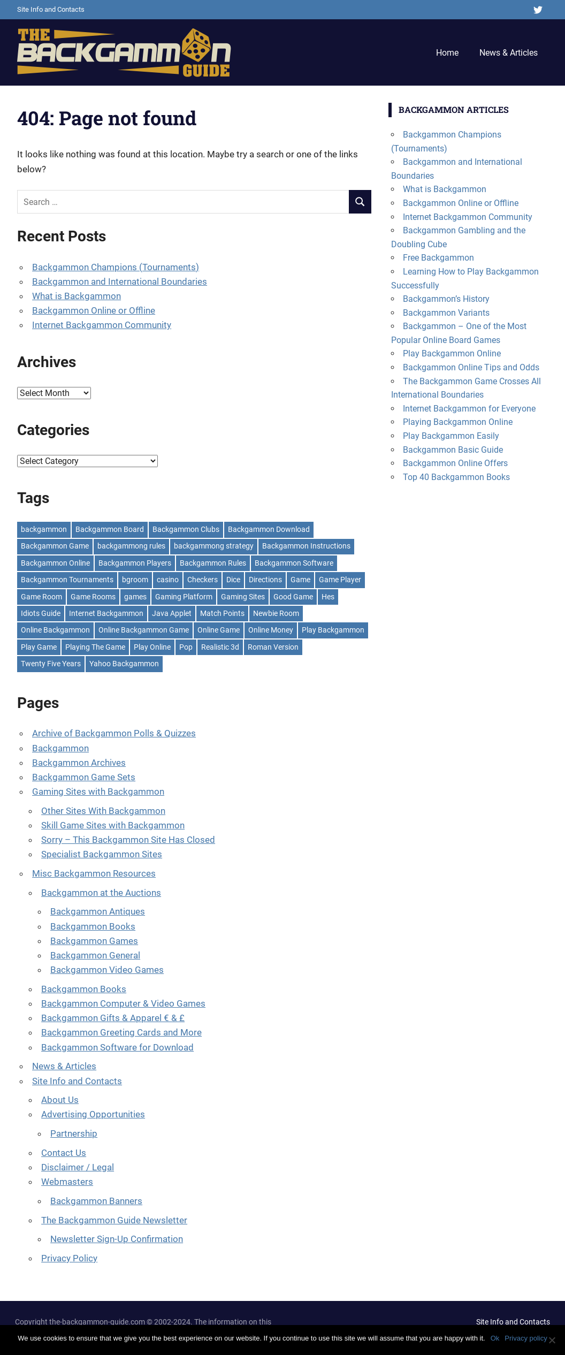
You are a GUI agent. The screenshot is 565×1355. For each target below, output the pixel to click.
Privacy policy (526, 1338)
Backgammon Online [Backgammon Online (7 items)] (55, 563)
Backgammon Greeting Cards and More (121, 1032)
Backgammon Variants (446, 313)
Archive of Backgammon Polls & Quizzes (114, 733)
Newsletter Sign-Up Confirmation (116, 1239)
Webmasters (67, 1181)
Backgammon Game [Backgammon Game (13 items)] (55, 546)
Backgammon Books (92, 926)
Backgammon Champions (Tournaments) (115, 267)
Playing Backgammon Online (458, 422)
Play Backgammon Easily (451, 436)
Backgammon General (95, 955)
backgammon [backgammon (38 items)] (44, 529)
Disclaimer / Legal (77, 1167)
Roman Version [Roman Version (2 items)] (273, 647)
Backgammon (60, 748)
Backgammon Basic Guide (453, 450)
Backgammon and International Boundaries (119, 281)
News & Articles (508, 53)
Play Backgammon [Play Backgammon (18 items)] (333, 630)
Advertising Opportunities (93, 1114)
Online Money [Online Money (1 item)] (270, 630)
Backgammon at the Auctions (101, 892)
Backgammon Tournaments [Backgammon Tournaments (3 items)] (67, 579)
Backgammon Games (94, 940)
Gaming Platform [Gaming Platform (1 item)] (183, 596)
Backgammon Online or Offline (93, 310)
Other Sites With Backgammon (103, 810)
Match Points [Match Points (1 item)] (222, 613)
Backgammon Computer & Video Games (123, 1003)
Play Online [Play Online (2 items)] (152, 647)
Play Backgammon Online (452, 353)
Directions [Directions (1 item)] (265, 579)
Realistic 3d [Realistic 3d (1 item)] (220, 647)
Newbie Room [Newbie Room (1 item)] (276, 613)
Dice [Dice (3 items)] (233, 579)
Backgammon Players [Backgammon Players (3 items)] (134, 563)
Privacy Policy (69, 1258)
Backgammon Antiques (97, 911)
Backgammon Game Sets (83, 777)
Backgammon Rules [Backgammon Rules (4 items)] (213, 563)
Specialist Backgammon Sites (101, 854)
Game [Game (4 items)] (300, 579)
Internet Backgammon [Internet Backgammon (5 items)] (106, 613)
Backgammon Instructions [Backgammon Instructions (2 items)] (306, 546)
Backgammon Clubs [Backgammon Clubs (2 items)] (185, 529)
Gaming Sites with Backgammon (98, 791)
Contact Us (63, 1152)
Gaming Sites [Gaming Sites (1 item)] (243, 596)
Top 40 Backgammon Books (456, 477)
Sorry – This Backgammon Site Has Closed (128, 839)
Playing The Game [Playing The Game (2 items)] (95, 647)
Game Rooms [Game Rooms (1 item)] (93, 596)
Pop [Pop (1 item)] (186, 647)
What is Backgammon (76, 296)
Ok (495, 1338)
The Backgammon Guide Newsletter (114, 1220)
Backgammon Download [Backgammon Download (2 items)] (269, 529)
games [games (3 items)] (135, 596)
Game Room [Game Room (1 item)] (41, 596)
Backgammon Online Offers (455, 463)
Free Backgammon (438, 258)
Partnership (73, 1133)
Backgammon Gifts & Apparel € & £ (113, 1018)
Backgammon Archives (79, 762)
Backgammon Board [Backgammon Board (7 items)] (109, 529)
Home (447, 53)
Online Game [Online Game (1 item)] (218, 630)
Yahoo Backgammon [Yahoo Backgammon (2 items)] (124, 663)
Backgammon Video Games (107, 969)
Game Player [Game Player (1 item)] (340, 579)
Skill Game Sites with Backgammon (113, 825)
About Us (60, 1099)
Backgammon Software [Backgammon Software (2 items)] (294, 563)
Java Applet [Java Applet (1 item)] (172, 613)
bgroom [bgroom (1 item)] (135, 579)
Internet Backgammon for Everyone (469, 409)
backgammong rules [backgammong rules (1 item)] (131, 546)
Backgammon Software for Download (117, 1047)
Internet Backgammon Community (101, 324)
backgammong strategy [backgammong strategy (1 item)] (214, 546)
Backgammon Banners (96, 1201)
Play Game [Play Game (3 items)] (39, 647)
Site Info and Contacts (51, 9)
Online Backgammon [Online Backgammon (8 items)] (55, 630)
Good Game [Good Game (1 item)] (293, 596)
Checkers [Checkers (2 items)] (202, 579)
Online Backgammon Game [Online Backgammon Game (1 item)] (143, 630)
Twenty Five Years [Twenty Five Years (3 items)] (51, 663)
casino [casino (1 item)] (168, 579)
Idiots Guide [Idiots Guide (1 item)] (40, 613)
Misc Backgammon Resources (94, 873)
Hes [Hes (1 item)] (328, 596)
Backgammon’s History (446, 299)
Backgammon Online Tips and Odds (471, 367)
